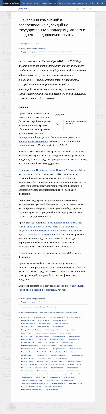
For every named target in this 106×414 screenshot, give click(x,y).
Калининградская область (53, 330)
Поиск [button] (102, 3)
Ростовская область (57, 367)
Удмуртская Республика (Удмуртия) (31, 380)
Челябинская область (58, 383)
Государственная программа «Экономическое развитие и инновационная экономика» (46, 52)
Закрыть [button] (103, 17)
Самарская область (27, 371)
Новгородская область (66, 345)
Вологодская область (45, 323)
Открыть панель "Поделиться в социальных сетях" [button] (90, 8)
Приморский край (55, 352)
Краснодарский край (59, 336)
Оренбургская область (59, 349)
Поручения (62, 3)
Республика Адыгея (27, 355)
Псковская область (69, 352)
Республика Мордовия (74, 361)
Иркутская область (58, 327)
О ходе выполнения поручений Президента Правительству (38, 307)
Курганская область (27, 339)
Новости (36, 3)
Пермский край (41, 352)
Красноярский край (74, 336)
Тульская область (54, 377)
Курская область (41, 339)
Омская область (44, 349)
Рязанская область (72, 367)
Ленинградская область (57, 339)
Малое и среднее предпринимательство (33, 48)
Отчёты (92, 3)
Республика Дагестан (27, 358)
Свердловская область (28, 374)
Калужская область (70, 330)
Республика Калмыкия (61, 358)
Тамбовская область (77, 374)
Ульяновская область (52, 380)
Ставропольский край (61, 374)
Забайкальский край (27, 327)
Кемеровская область (66, 333)
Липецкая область (73, 339)
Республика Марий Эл (57, 361)
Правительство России (11, 3)
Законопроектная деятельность (77, 3)
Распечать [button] (84, 8)
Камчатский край (26, 333)
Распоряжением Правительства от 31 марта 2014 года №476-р (52, 170)
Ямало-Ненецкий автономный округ (31, 389)
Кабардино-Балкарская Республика (31, 330)
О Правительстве (26, 3)
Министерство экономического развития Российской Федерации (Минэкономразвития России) (49, 312)
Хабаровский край (67, 380)
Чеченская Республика (75, 383)
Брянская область (43, 320)
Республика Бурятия (77, 355)
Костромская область (42, 336)
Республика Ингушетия (44, 358)
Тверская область (26, 377)
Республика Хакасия (41, 367)
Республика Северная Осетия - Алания (52, 364)
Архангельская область (56, 317)
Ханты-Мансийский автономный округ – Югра (34, 383)
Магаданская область (27, 342)
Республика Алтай (42, 355)
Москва (40, 342)
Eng (98, 3)
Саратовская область (57, 371)
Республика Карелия (27, 361)
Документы (53, 3)
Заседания (44, 3)
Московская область (52, 342)
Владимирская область (59, 320)
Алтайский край (25, 317)
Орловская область (75, 349)
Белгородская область (27, 320)
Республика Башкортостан (59, 355)
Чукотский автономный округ (53, 386)
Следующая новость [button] (5, 212)
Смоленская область (45, 374)
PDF (58, 124)
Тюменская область (69, 377)
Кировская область (26, 336)
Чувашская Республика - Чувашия (31, 386)
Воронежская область (61, 323)
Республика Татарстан (74, 364)
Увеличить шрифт (77, 8)
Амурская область (39, 317)
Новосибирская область (28, 349)
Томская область (41, 377)
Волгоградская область (28, 323)
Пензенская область (27, 352)
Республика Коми (42, 361)
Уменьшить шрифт (70, 8)
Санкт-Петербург (42, 371)
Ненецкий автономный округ (29, 345)
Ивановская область (43, 327)
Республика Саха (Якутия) (29, 364)
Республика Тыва (26, 367)
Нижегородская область (49, 345)
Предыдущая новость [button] (100, 212)
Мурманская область (68, 342)
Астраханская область (73, 317)
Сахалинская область (73, 371)
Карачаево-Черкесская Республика (45, 333)
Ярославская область (52, 389)
